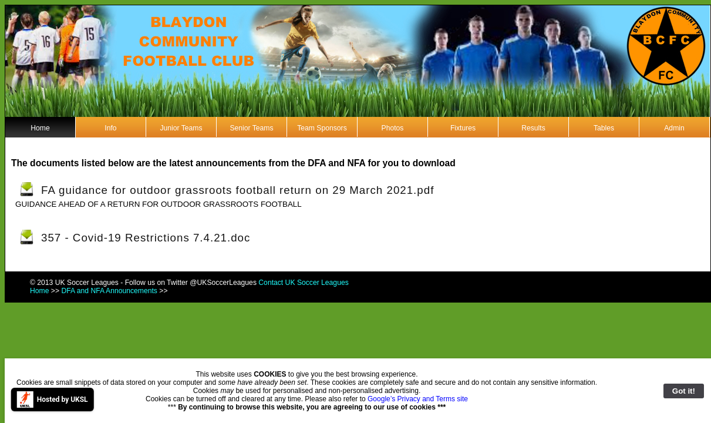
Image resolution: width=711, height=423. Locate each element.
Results (533, 128)
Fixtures (463, 128)
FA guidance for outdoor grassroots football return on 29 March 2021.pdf (237, 190)
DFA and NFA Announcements (109, 291)
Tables (604, 128)
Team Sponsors (321, 128)
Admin (674, 128)
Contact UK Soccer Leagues (303, 282)
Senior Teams (251, 128)
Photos (393, 128)
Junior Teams (181, 128)
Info (110, 128)
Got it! (683, 391)
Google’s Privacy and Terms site (418, 399)
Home (40, 128)
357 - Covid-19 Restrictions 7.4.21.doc (145, 237)
